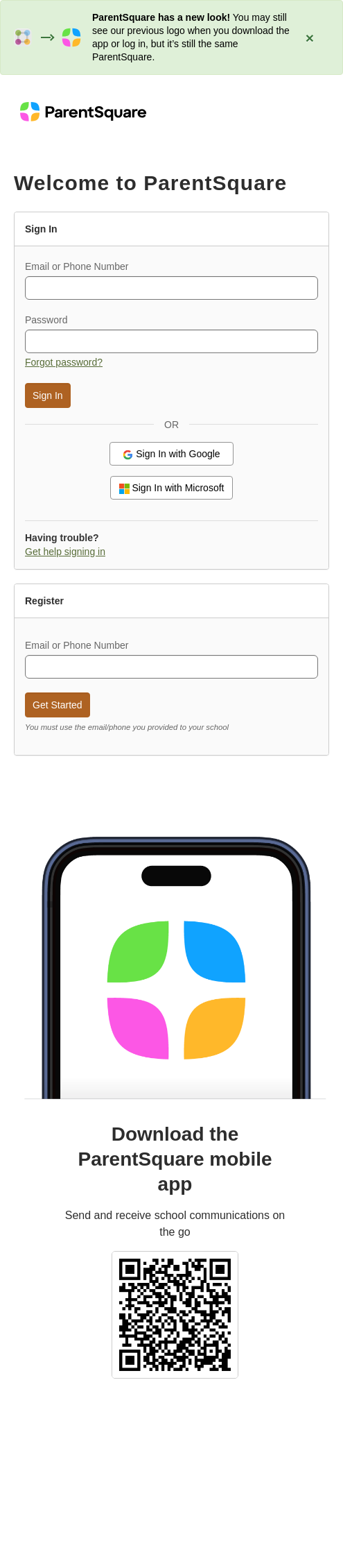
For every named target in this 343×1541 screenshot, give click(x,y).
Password (46, 319)
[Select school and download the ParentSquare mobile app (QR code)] (175, 1313)
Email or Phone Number (76, 266)
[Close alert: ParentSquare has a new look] (309, 37)
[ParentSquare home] (83, 111)
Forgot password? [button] (64, 362)
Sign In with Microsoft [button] (172, 488)
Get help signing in (65, 551)
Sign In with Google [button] (171, 454)
